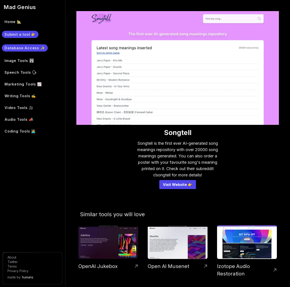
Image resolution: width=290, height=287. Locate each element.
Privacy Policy (18, 271)
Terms (12, 266)
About (11, 257)
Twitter (12, 262)
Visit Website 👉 (177, 184)
